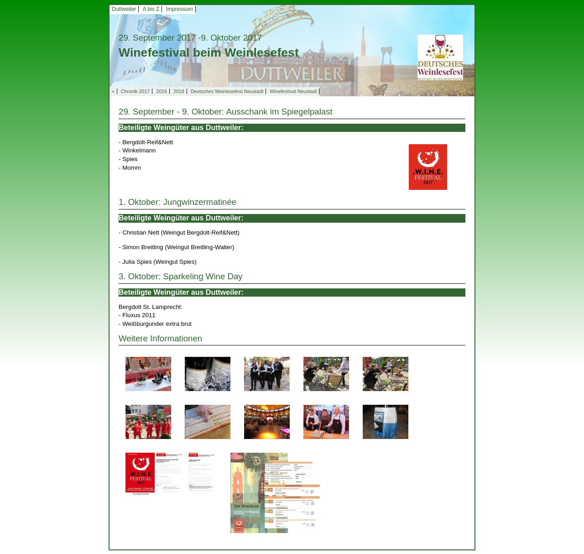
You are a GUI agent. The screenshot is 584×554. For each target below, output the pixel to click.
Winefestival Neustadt (293, 91)
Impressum (179, 9)
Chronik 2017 (135, 91)
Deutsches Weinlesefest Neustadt (227, 91)
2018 (178, 91)
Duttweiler (124, 9)
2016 (161, 91)
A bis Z (151, 9)
